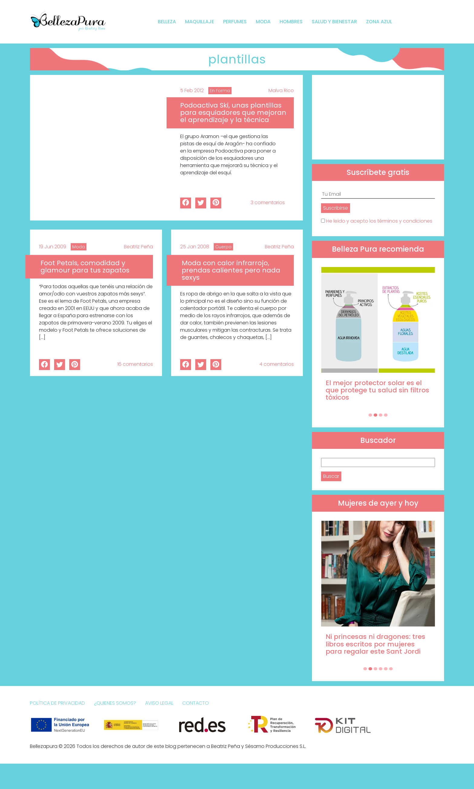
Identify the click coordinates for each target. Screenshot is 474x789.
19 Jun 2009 (52, 246)
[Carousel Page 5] (386, 668)
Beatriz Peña (138, 246)
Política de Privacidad (57, 703)
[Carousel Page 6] (391, 668)
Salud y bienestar (334, 21)
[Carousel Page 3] (380, 415)
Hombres (291, 21)
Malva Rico (281, 90)
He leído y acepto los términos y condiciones (379, 220)
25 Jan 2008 (194, 246)
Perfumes (235, 21)
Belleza (167, 21)
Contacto (195, 703)
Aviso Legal (159, 703)
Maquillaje (199, 21)
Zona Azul (379, 21)
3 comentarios (268, 202)
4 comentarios (276, 364)
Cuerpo (223, 247)
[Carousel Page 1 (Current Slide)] (370, 415)
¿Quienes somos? (115, 703)
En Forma (220, 91)
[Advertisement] (378, 117)
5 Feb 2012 (192, 90)
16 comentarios (135, 364)
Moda (263, 21)
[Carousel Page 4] (386, 415)
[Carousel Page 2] (375, 415)
